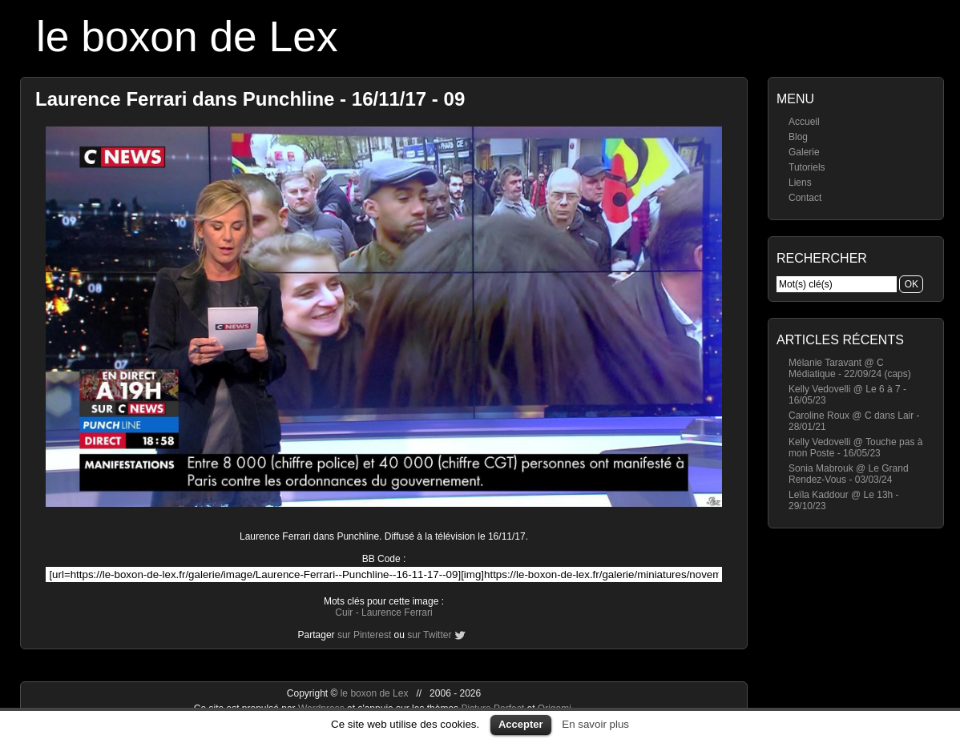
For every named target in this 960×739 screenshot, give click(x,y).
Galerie (804, 152)
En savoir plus (595, 724)
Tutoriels (807, 167)
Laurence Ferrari (397, 612)
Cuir (344, 612)
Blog (798, 137)
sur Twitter (429, 635)
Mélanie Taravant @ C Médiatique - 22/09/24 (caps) (850, 368)
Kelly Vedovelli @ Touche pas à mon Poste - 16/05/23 (855, 447)
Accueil (804, 121)
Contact (805, 197)
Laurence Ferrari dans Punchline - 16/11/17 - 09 (250, 99)
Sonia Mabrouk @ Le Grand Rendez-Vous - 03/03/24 (849, 474)
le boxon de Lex (187, 36)
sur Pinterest (364, 635)
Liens (800, 182)
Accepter (520, 724)
